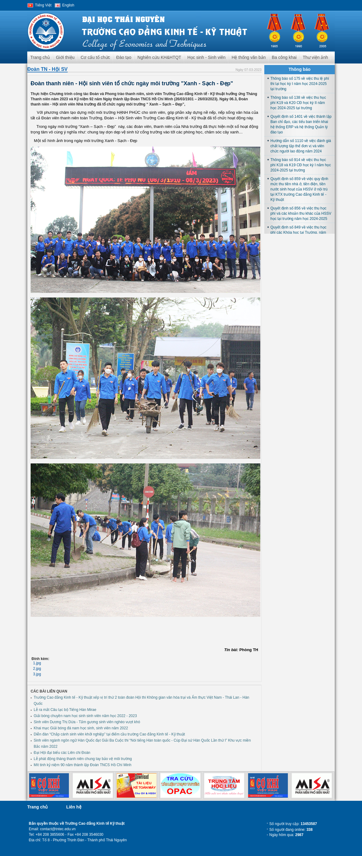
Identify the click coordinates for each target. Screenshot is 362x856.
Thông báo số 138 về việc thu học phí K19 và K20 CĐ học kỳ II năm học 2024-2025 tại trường (298, 102)
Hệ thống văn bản (249, 57)
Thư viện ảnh (315, 57)
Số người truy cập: (293, 824)
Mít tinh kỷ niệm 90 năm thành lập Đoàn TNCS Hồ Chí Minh (82, 765)
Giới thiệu (65, 57)
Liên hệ (73, 806)
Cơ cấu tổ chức (95, 57)
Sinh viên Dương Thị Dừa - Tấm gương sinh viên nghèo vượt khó (87, 722)
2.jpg (37, 668)
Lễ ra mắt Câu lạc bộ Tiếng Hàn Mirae (65, 710)
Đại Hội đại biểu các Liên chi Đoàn (62, 752)
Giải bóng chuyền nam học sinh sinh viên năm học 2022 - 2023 (85, 716)
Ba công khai (284, 57)
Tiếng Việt (43, 5)
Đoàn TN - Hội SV (47, 69)
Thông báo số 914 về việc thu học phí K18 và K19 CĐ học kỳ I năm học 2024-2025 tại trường (300, 165)
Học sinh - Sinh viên (206, 57)
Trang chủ (40, 57)
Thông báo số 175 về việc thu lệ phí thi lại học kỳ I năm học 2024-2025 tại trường (299, 83)
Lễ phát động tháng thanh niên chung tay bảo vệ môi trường (83, 759)
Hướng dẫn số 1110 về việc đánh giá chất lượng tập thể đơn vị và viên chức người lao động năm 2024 (300, 146)
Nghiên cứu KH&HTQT (159, 57)
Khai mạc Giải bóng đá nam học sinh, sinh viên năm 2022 (81, 728)
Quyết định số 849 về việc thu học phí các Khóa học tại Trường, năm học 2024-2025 (298, 232)
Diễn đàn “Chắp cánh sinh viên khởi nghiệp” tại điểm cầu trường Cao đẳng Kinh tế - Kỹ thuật (109, 734)
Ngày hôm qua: (286, 835)
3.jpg (37, 674)
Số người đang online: (290, 829)
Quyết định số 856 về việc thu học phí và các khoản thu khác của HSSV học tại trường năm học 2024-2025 (300, 213)
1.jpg (37, 663)
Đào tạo (123, 57)
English (68, 5)
